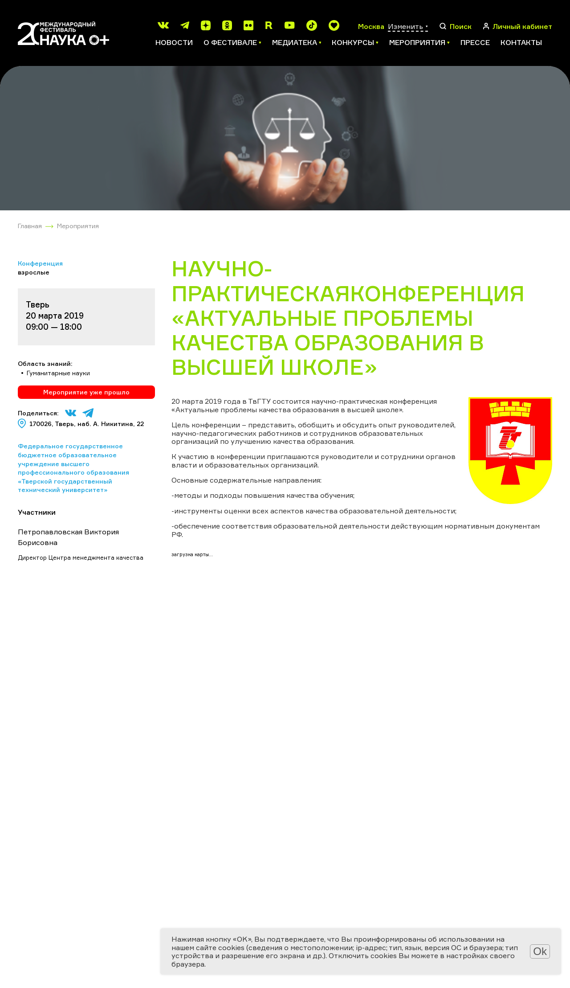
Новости (174, 42)
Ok (540, 951)
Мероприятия (78, 226)
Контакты (521, 42)
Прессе (475, 42)
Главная (30, 226)
